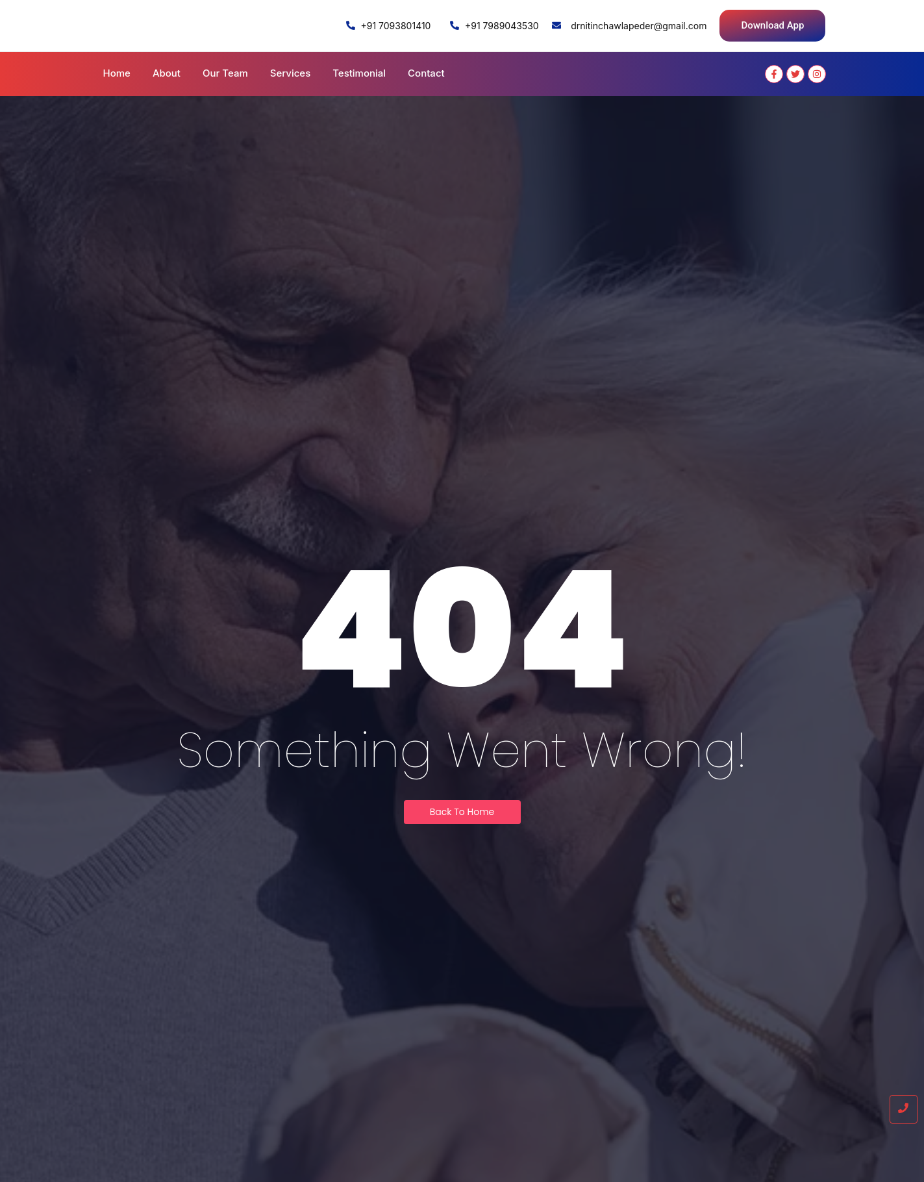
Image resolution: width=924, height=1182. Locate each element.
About (167, 73)
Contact (426, 73)
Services (290, 73)
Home (117, 73)
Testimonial (359, 73)
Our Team (225, 73)
